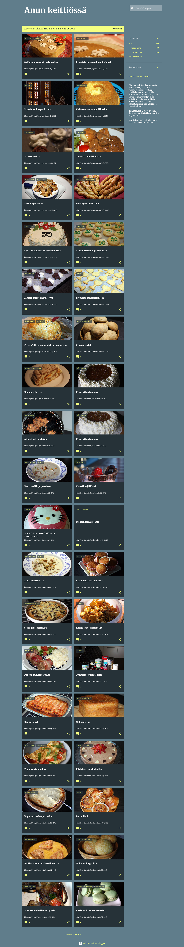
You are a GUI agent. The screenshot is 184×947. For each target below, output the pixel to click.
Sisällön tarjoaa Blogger (92, 943)
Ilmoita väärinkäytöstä (139, 76)
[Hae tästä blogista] (148, 8)
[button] (68, 74)
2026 (131, 43)
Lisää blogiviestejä (73, 935)
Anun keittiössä (55, 10)
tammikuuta (136, 52)
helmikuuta (136, 48)
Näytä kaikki (117, 29)
